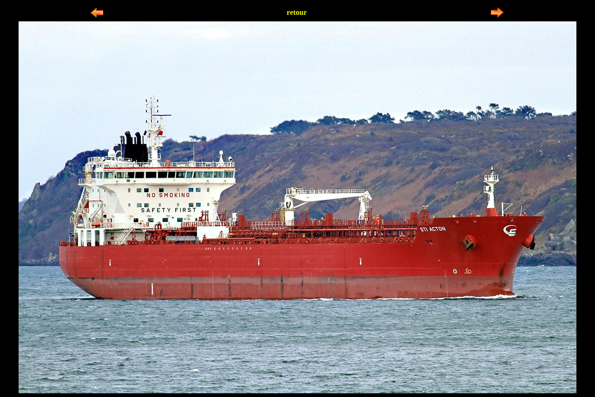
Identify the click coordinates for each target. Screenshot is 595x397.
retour (297, 12)
